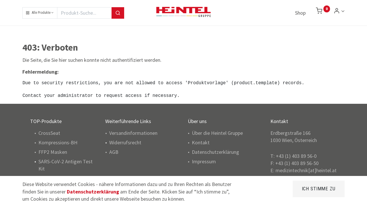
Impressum (204, 161)
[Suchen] (118, 13)
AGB (113, 152)
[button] (39, 13)
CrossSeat (49, 133)
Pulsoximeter (52, 178)
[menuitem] (300, 13)
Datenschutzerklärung (215, 152)
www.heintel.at (293, 178)
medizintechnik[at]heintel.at (306, 170)
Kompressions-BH (57, 142)
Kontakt (201, 142)
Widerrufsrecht (125, 142)
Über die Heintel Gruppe (217, 133)
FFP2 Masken (52, 152)
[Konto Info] (339, 11)
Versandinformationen (133, 133)
